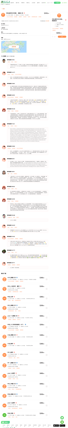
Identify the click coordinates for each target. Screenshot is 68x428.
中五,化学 (10, 296)
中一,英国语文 (12, 363)
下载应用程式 (35, 426)
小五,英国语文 (12, 335)
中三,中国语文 (12, 383)
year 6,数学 (11, 403)
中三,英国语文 (12, 305)
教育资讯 (8, 426)
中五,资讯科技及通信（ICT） (16, 324)
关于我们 (4, 426)
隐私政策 (40, 426)
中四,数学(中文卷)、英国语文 (14, 13)
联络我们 (30, 426)
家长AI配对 (44, 426)
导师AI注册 (49, 426)
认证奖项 (12, 426)
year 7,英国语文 (12, 316)
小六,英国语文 (12, 277)
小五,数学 (10, 343)
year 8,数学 (11, 373)
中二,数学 (10, 352)
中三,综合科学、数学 (14, 286)
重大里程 (17, 426)
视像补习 (21, 426)
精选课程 (25, 426)
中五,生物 (10, 413)
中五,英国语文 (12, 394)
